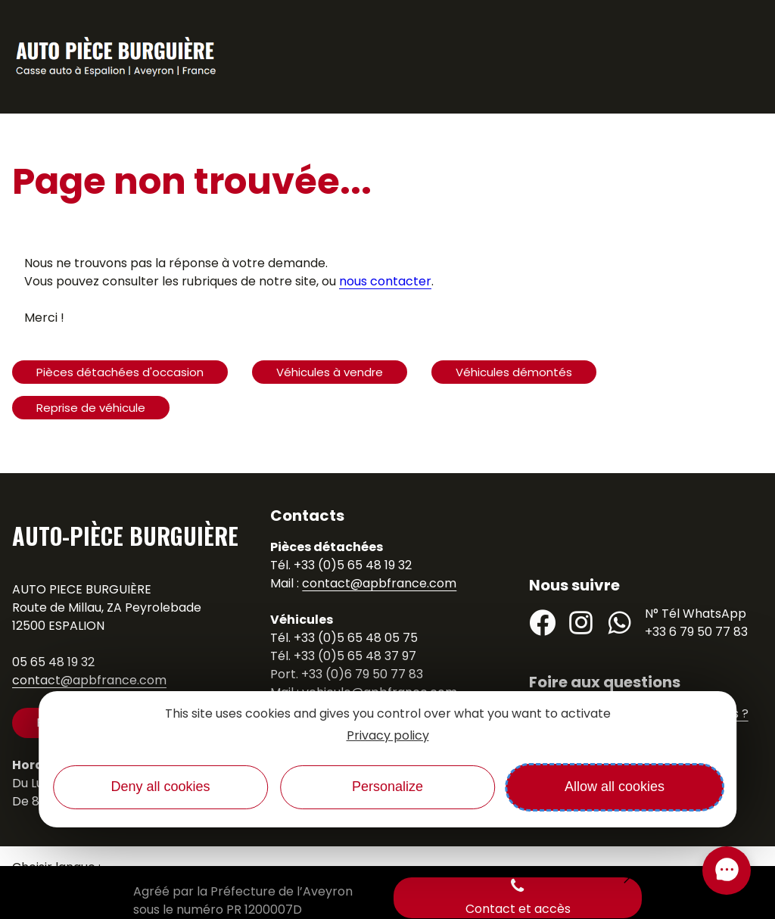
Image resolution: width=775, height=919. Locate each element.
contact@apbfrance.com (89, 680)
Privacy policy (388, 735)
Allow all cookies (615, 786)
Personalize (387, 786)
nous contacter (385, 281)
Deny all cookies (160, 786)
